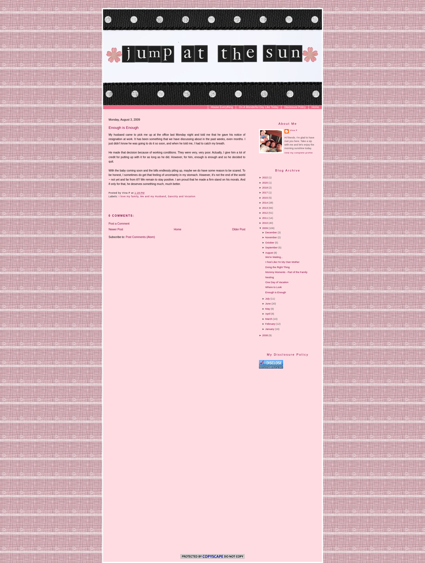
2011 (265, 218)
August (269, 252)
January (269, 329)
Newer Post (116, 229)
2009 (265, 228)
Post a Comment (119, 223)
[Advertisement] (305, 415)
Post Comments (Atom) (140, 237)
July (267, 298)
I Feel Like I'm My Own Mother (282, 262)
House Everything (222, 107)
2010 (265, 223)
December (271, 232)
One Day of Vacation (277, 282)
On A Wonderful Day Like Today (259, 107)
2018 (265, 187)
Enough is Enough (124, 128)
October (269, 242)
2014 (265, 202)
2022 (265, 177)
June (268, 303)
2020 (265, 182)
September (271, 247)
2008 (265, 335)
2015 (265, 197)
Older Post (239, 229)
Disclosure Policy (295, 107)
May (267, 308)
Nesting (269, 277)
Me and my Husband (153, 196)
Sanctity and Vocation (182, 196)
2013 (265, 208)
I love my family (128, 196)
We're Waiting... (274, 257)
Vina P (293, 130)
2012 (265, 212)
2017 (265, 192)
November (271, 237)
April (267, 313)
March (268, 319)
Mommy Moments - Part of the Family (286, 272)
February (270, 324)
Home (315, 107)
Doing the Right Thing (277, 267)
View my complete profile (298, 153)
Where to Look (273, 287)
